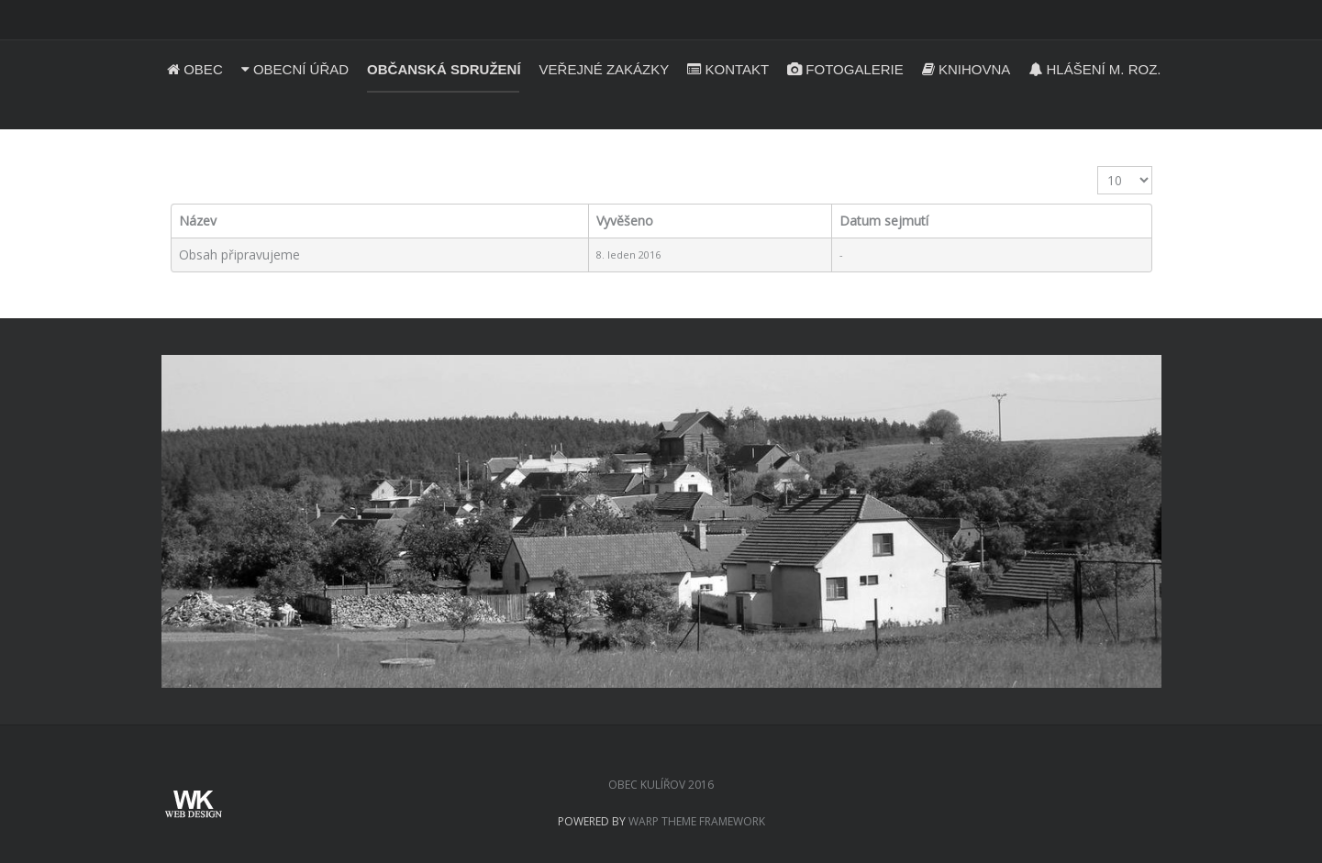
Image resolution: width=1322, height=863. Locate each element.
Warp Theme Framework (696, 821)
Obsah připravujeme (239, 254)
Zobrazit (1097, 166)
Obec (195, 69)
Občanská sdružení (444, 69)
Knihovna (966, 69)
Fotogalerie (845, 69)
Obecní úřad (295, 69)
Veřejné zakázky (604, 69)
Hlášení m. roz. (1094, 69)
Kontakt (728, 69)
